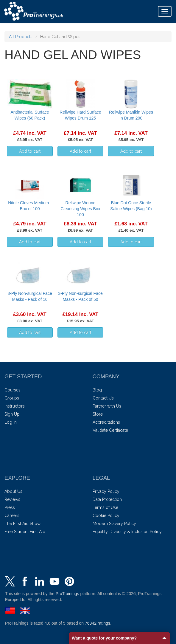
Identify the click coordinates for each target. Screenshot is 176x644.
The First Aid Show (22, 523)
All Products (20, 36)
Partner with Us (107, 406)
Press (9, 507)
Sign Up (12, 414)
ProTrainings (67, 593)
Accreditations (106, 422)
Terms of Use (105, 507)
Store (98, 414)
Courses (12, 390)
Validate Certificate (110, 430)
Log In (10, 422)
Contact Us (103, 398)
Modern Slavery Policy (114, 523)
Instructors (14, 406)
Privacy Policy (106, 491)
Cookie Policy (106, 515)
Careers (11, 515)
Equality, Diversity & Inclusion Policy (127, 531)
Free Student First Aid (24, 531)
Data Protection (107, 499)
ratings (97, 623)
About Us (13, 491)
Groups (11, 398)
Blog (97, 390)
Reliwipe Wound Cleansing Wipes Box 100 (80, 208)
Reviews (12, 499)
